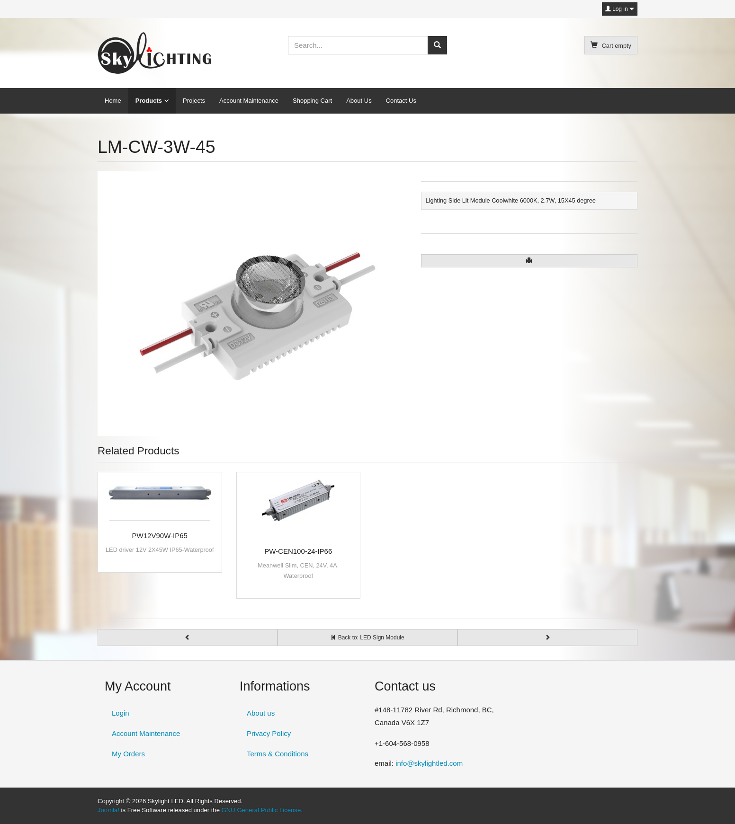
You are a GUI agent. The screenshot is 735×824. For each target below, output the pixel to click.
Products (148, 100)
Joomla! (108, 810)
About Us (358, 100)
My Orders (128, 754)
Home (113, 100)
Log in (619, 9)
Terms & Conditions (277, 754)
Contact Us (401, 100)
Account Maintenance (248, 100)
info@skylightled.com (429, 763)
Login (120, 713)
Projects (194, 100)
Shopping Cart (312, 100)
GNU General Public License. (262, 810)
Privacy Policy (269, 733)
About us (261, 713)
